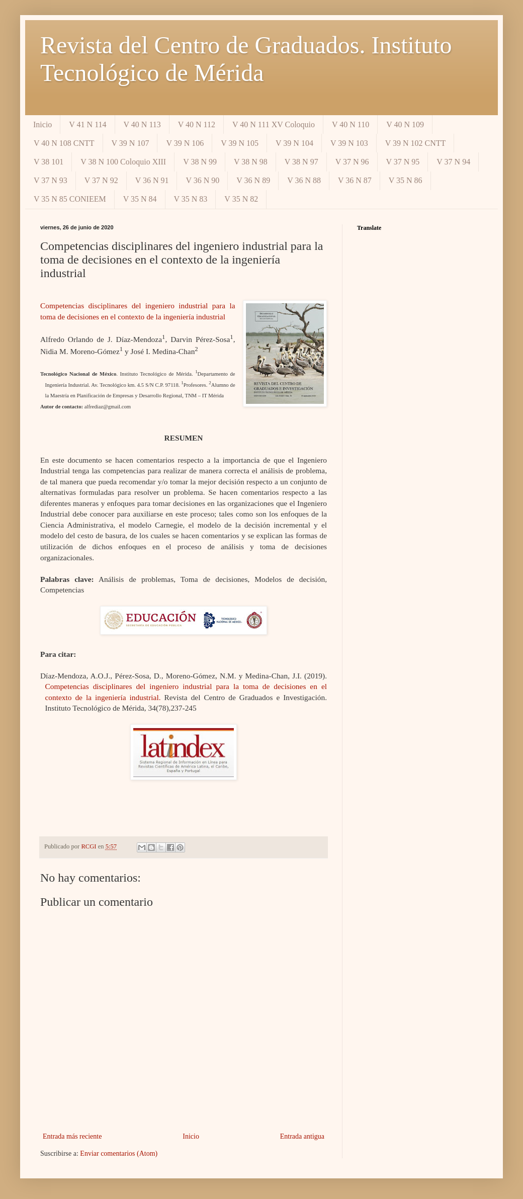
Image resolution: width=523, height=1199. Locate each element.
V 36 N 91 (152, 180)
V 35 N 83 (191, 199)
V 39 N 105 (239, 143)
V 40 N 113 (142, 124)
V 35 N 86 (405, 180)
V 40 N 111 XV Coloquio (273, 124)
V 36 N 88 (304, 180)
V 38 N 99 (200, 161)
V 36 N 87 (355, 180)
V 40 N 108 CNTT (64, 143)
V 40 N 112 (196, 124)
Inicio (42, 124)
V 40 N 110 (350, 124)
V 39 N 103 (349, 143)
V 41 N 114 (87, 124)
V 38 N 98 (251, 161)
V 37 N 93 (50, 180)
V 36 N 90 (202, 180)
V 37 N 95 (403, 161)
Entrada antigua (302, 1136)
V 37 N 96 (352, 161)
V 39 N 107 (130, 143)
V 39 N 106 (185, 143)
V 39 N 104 (294, 143)
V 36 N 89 (253, 180)
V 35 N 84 (140, 199)
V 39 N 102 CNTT (415, 143)
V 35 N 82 (241, 199)
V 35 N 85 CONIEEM (70, 199)
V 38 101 (48, 161)
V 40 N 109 (405, 124)
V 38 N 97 (301, 161)
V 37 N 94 (453, 161)
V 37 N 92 (101, 180)
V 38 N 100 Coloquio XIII (123, 161)
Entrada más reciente (72, 1136)
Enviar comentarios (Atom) (118, 1153)
